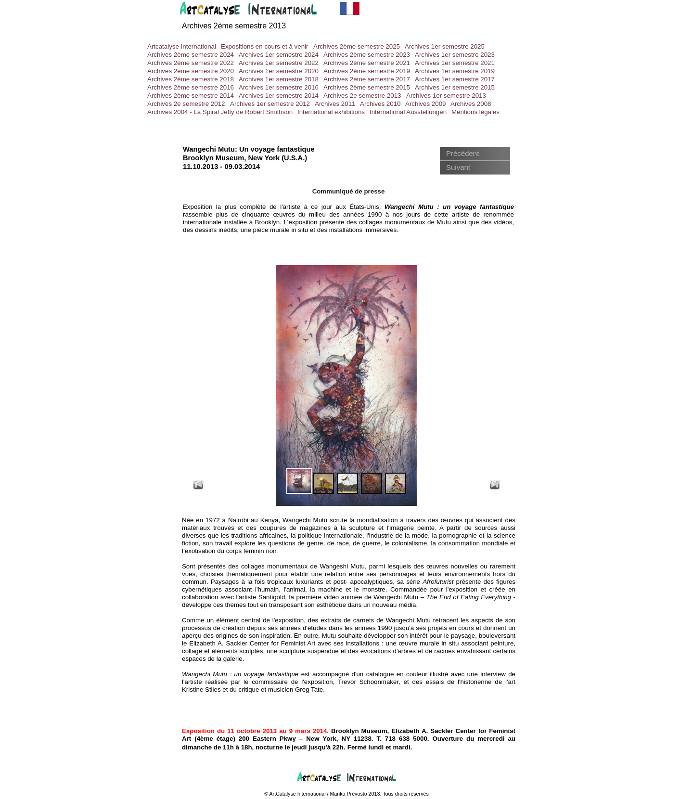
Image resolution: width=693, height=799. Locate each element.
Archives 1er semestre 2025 (445, 46)
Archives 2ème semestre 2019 (366, 71)
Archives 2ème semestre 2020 (190, 71)
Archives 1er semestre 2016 (279, 87)
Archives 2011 (335, 103)
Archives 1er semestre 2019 (455, 71)
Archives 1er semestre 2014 (279, 95)
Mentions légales (475, 112)
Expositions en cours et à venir (264, 46)
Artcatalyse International (181, 46)
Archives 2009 (425, 103)
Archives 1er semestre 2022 (279, 62)
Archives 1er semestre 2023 (455, 54)
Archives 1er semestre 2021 (455, 62)
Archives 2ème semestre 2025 (356, 46)
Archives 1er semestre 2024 (279, 54)
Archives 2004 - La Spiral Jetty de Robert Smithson (220, 112)
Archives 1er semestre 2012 (270, 103)
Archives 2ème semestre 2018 (190, 79)
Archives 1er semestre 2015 (455, 87)
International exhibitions (331, 112)
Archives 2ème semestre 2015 (366, 87)
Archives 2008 (470, 103)
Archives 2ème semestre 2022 (190, 62)
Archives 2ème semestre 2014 (190, 95)
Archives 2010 (380, 103)
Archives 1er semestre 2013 (446, 95)
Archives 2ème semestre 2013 (234, 26)
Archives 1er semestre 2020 (279, 71)
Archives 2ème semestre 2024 (190, 54)
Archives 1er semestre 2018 (279, 79)
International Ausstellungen (408, 112)
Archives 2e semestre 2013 (362, 95)
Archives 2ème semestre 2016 (190, 87)
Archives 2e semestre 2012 (186, 103)
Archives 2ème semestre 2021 (366, 62)
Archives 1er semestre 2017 (455, 79)
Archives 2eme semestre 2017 (366, 79)
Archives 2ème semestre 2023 (366, 54)
